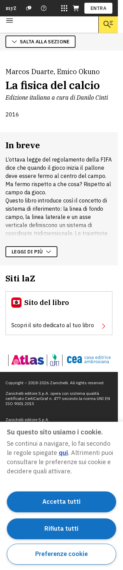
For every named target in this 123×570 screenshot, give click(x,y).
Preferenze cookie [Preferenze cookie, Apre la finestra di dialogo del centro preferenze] (61, 554)
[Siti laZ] (64, 8)
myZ (10, 8)
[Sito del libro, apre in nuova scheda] (58, 313)
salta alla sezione (40, 42)
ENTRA (99, 8)
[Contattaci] (44, 8)
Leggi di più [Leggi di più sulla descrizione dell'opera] (31, 252)
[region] (61, 496)
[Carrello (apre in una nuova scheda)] (76, 8)
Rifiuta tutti (61, 528)
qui (63, 453)
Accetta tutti (61, 501)
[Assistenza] (28, 8)
